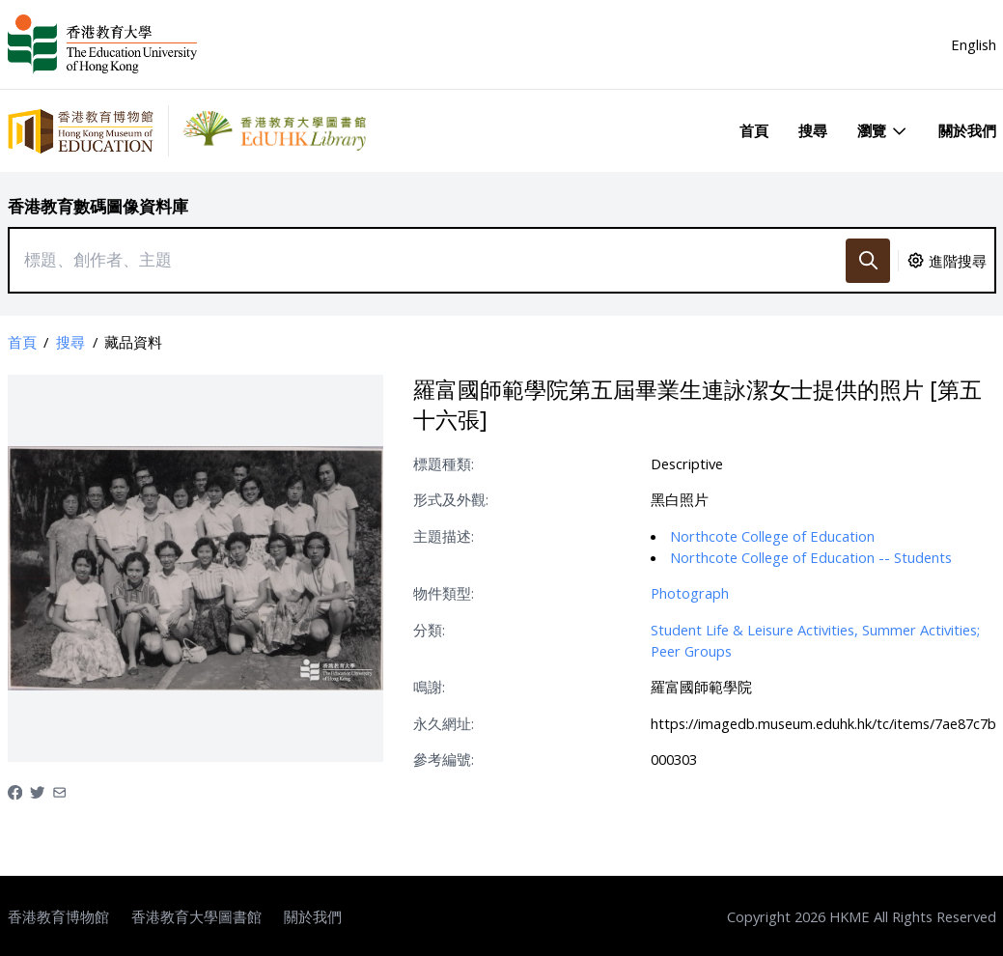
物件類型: (443, 593)
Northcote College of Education (772, 536)
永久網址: (443, 723)
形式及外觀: (450, 499)
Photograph (690, 593)
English (973, 44)
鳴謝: (429, 686)
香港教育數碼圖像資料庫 (98, 206)
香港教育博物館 (58, 916)
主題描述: (443, 536)
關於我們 (967, 130)
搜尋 (812, 130)
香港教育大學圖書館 (196, 916)
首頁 (753, 130)
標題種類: (443, 463)
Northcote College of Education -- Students (811, 557)
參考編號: (443, 759)
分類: (429, 629)
